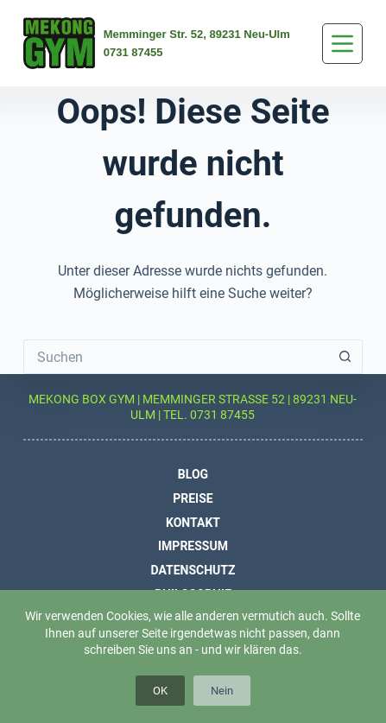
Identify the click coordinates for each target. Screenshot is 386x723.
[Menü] (342, 43)
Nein (222, 690)
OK (160, 690)
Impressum (193, 546)
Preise (192, 497)
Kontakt (193, 522)
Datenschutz (192, 569)
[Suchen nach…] (175, 356)
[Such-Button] (345, 356)
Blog (193, 474)
